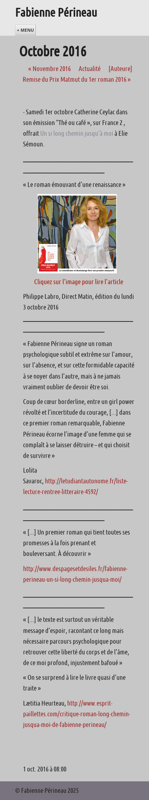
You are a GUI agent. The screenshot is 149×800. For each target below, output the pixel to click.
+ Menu (25, 30)
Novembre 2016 (49, 68)
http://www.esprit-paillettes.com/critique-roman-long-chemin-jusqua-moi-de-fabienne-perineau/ (76, 714)
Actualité (90, 68)
